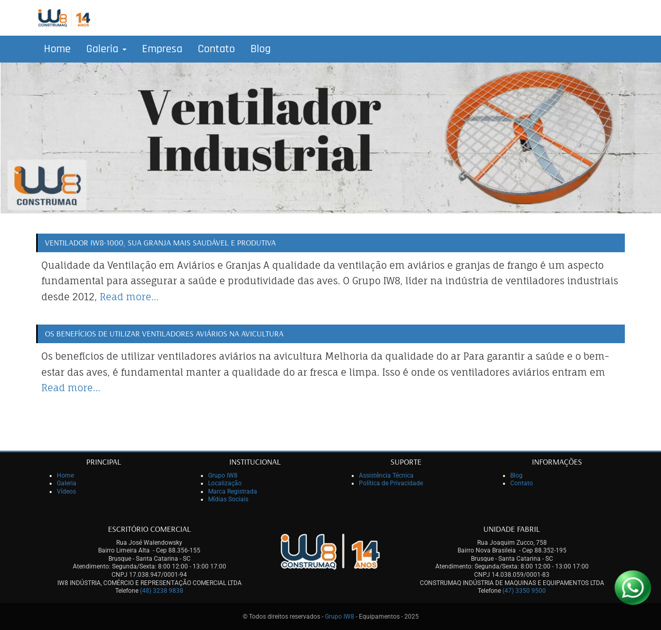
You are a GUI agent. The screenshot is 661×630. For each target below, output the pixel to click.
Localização (225, 483)
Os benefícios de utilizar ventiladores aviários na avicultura (164, 333)
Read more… (129, 296)
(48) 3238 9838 (161, 590)
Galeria (106, 49)
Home (57, 49)
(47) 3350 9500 (524, 590)
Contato (216, 49)
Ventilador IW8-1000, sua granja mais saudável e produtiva (160, 242)
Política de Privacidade (391, 483)
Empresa (162, 49)
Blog (260, 49)
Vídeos (66, 491)
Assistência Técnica (386, 475)
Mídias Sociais (228, 499)
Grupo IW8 (223, 475)
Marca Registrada (232, 491)
